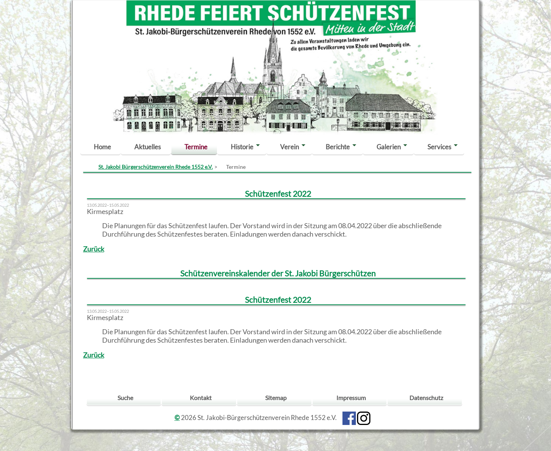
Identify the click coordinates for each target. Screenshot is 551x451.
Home (102, 147)
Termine (195, 147)
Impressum (351, 397)
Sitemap (276, 397)
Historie (242, 147)
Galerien (389, 147)
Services (439, 147)
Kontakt (201, 397)
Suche (125, 397)
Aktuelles (147, 147)
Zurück (93, 249)
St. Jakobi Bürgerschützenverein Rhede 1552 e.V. (155, 166)
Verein (289, 147)
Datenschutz (426, 397)
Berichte (338, 147)
